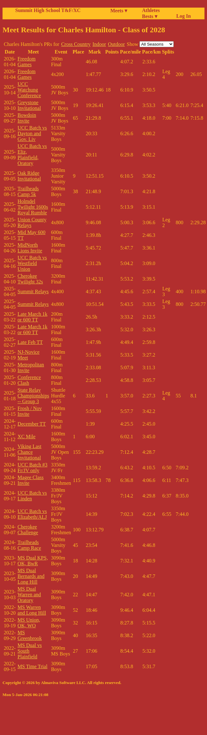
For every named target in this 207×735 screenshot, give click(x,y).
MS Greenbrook (29, 635)
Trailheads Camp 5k (28, 191)
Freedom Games (26, 61)
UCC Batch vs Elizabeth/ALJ (32, 514)
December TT (31, 424)
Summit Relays (33, 291)
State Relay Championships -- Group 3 (33, 395)
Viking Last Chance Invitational (29, 452)
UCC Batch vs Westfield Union (32, 263)
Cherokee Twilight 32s (30, 278)
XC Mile (26, 436)
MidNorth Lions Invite (29, 247)
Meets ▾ (118, 10)
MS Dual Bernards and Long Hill (30, 576)
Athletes (151, 10)
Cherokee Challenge (27, 529)
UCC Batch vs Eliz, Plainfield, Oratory (32, 154)
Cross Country (76, 44)
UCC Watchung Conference (29, 89)
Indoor (99, 44)
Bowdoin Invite (26, 118)
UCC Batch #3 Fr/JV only (32, 467)
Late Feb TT (30, 342)
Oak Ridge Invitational (29, 175)
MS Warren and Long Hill (31, 610)
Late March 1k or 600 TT (32, 316)
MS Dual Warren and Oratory (29, 594)
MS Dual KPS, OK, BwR (32, 560)
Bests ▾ (149, 16)
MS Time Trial (32, 666)
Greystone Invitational (29, 105)
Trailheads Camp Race (29, 545)
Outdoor (116, 44)
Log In (182, 16)
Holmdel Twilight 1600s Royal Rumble (32, 207)
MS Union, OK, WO (28, 622)
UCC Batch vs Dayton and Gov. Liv (32, 133)
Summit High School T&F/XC (48, 10)
